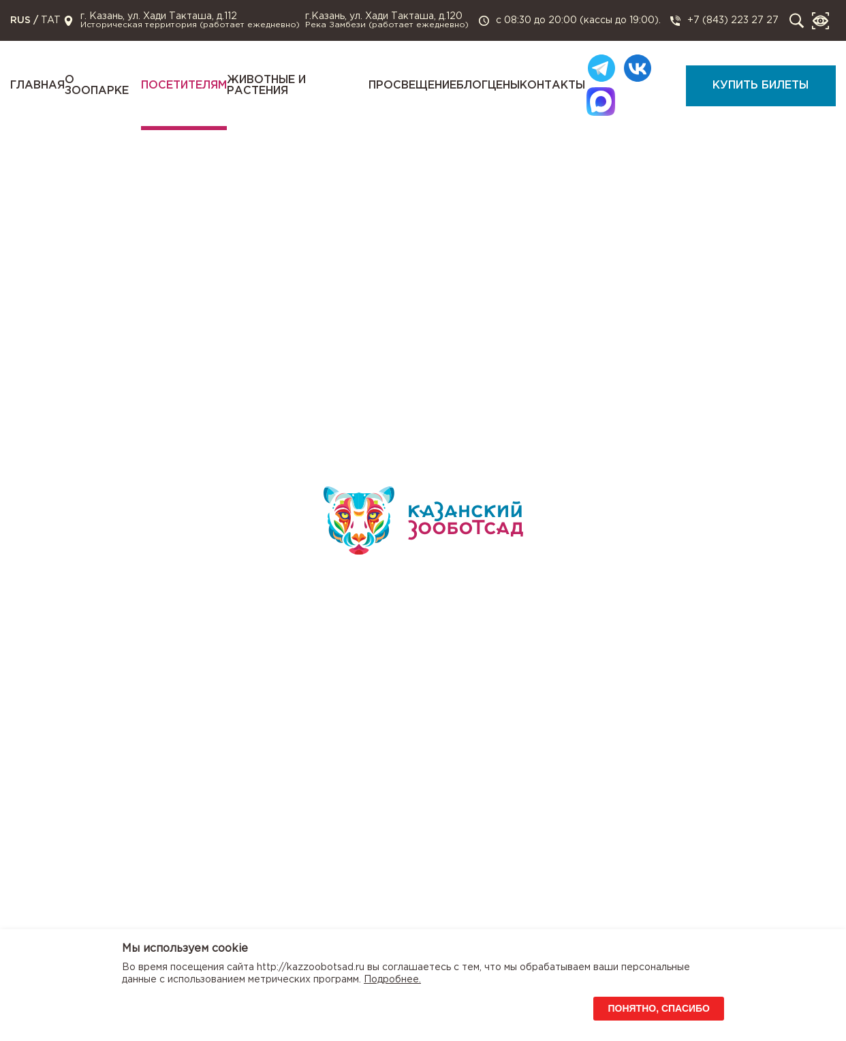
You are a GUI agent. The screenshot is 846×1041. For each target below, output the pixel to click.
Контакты (552, 85)
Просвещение (412, 85)
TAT (51, 20)
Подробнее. (392, 980)
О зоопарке (97, 85)
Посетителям (184, 85)
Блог (472, 85)
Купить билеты (760, 85)
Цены (504, 85)
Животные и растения (266, 85)
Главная (37, 85)
